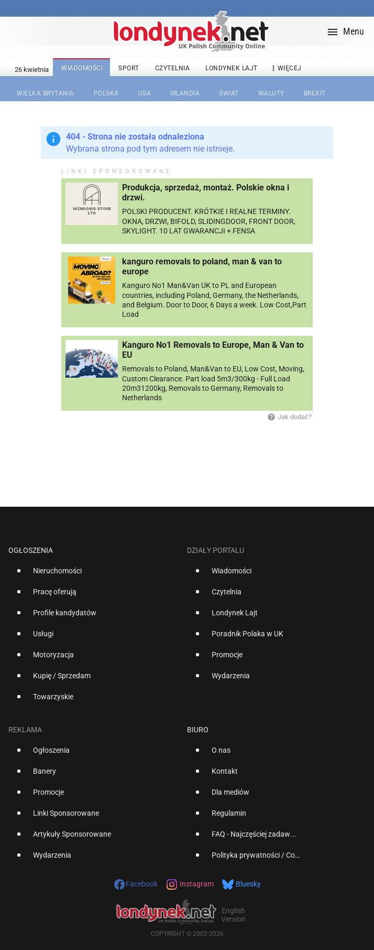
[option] (93, 574)
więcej (285, 68)
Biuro (197, 729)
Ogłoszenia (30, 550)
